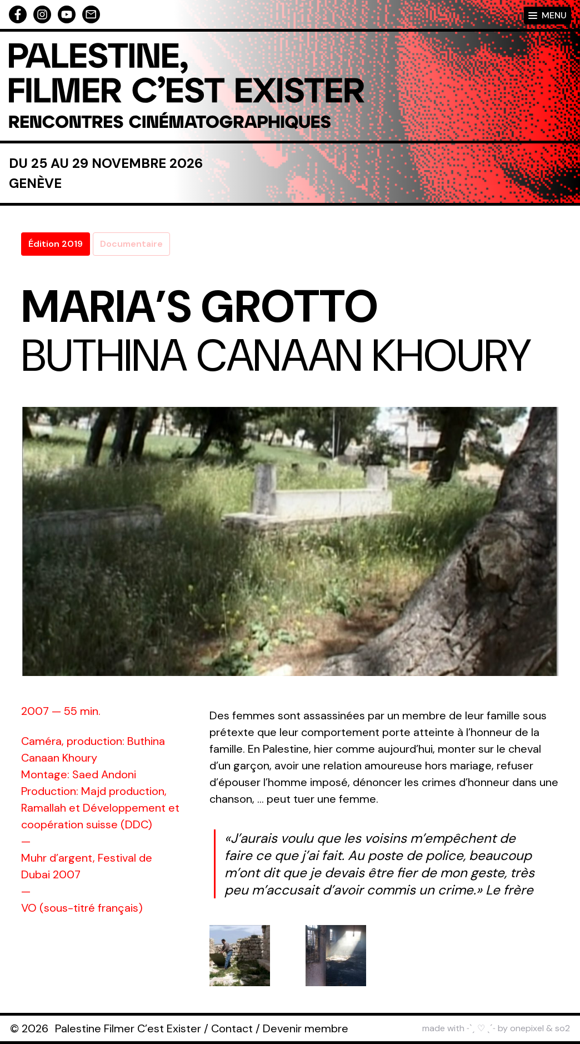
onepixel (527, 1028)
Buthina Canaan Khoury (276, 356)
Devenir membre (305, 1028)
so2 (562, 1028)
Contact (232, 1028)
